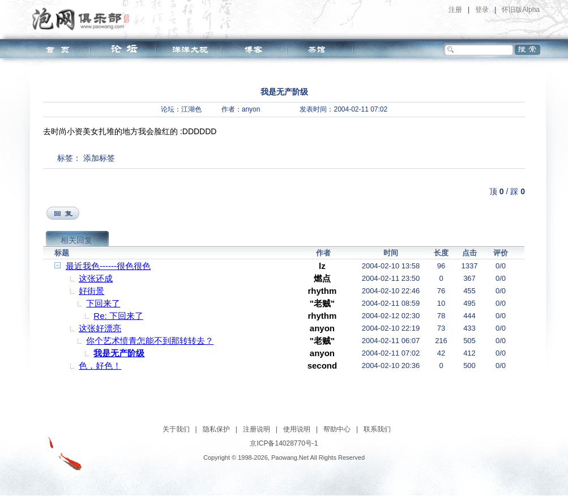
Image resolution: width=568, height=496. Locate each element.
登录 (482, 10)
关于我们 (176, 429)
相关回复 (76, 240)
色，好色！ (100, 365)
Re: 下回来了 (118, 315)
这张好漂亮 (100, 328)
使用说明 (296, 429)
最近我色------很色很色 (108, 266)
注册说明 (256, 429)
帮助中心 (337, 429)
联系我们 (377, 429)
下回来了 (103, 303)
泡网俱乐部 (83, 19)
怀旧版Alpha (521, 10)
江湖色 (191, 109)
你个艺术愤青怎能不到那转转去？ (149, 340)
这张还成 (96, 278)
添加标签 (99, 158)
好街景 (91, 291)
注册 (455, 10)
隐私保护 (216, 429)
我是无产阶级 (118, 353)
